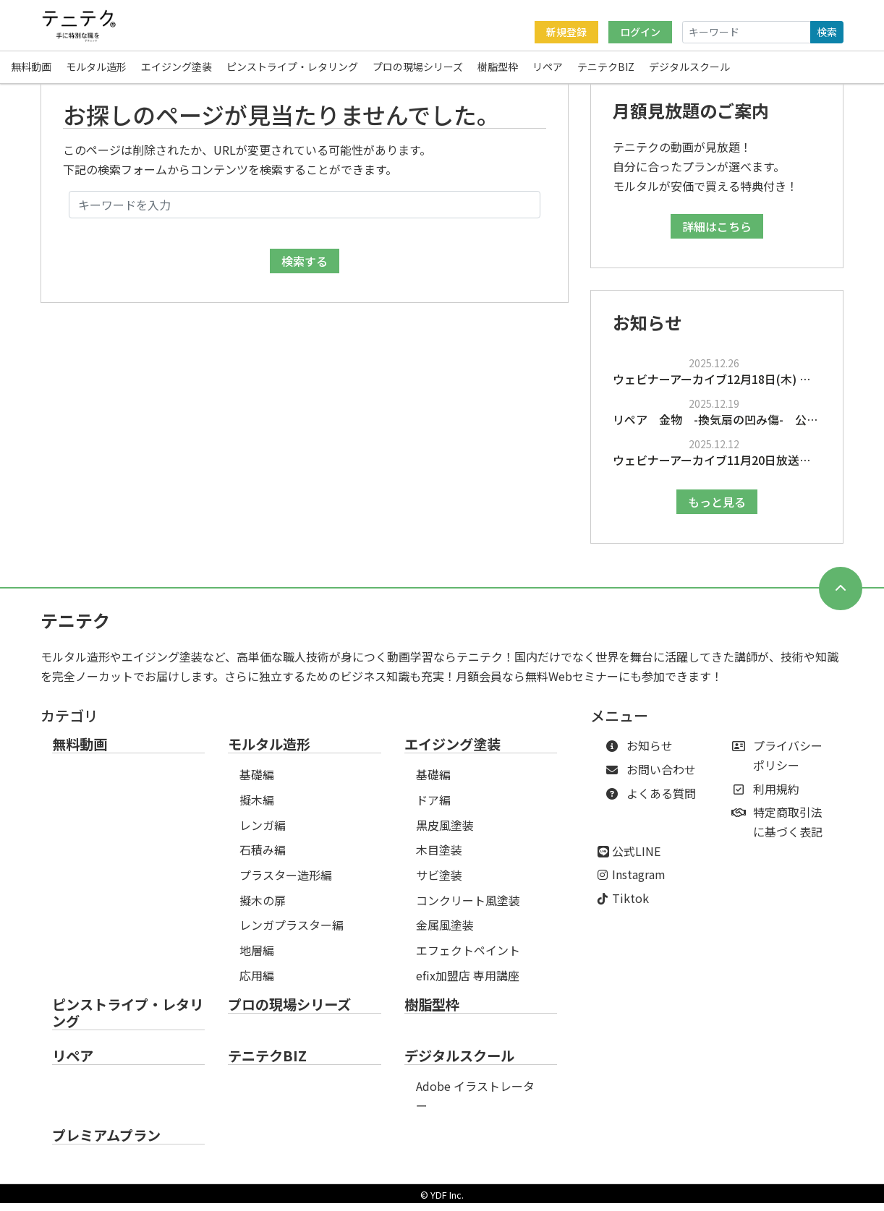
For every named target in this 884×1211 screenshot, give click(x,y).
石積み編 (262, 857)
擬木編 (256, 807)
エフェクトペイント (468, 958)
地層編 (256, 958)
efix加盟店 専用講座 (467, 983)
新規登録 (566, 32)
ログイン (640, 32)
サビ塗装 (439, 882)
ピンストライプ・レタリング (292, 68)
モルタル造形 (96, 68)
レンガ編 (262, 833)
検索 (827, 32)
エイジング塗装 (176, 68)
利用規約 (769, 796)
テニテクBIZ (605, 68)
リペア (547, 68)
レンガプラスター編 (291, 932)
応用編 (256, 983)
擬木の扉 (262, 908)
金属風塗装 (445, 932)
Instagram (639, 882)
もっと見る (717, 509)
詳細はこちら (717, 234)
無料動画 (31, 68)
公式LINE (636, 859)
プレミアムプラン (106, 1143)
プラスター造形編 (285, 882)
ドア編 (433, 807)
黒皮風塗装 (445, 833)
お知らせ (642, 753)
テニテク (75, 628)
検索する (304, 269)
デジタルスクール (689, 68)
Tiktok (630, 906)
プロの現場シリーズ (418, 68)
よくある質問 (654, 801)
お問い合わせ (654, 777)
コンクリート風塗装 (468, 908)
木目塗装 (439, 857)
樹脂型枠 (497, 68)
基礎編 (256, 782)
